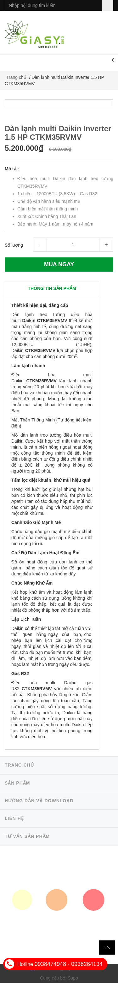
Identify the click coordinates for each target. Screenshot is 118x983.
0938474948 (50, 964)
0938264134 (87, 964)
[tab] (52, 288)
